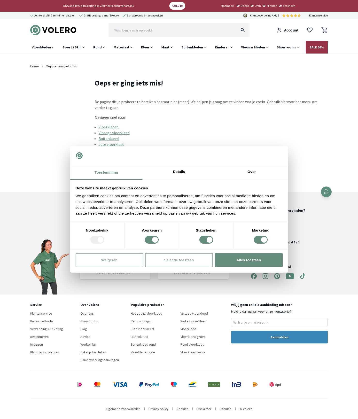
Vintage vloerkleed (114, 132)
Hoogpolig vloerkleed (146, 313)
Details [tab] (179, 172)
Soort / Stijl (72, 47)
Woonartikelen (253, 47)
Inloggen (36, 344)
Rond (97, 47)
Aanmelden (279, 337)
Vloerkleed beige (192, 352)
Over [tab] (252, 172)
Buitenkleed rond (143, 344)
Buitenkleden (192, 47)
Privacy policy (158, 409)
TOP (326, 192)
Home (34, 66)
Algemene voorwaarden (123, 409)
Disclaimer (203, 409)
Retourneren (39, 336)
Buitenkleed (109, 138)
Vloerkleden (42, 47)
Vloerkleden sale (143, 352)
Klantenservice (318, 15)
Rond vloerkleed (192, 344)
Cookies (182, 409)
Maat (165, 47)
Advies (85, 336)
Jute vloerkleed (111, 144)
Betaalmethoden (42, 321)
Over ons (87, 313)
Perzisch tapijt (141, 321)
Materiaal (121, 47)
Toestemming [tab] (106, 172)
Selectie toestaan (179, 260)
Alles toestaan (248, 260)
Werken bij (88, 344)
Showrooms (286, 47)
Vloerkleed (188, 329)
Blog (83, 329)
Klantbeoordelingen (44, 352)
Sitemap (225, 409)
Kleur (145, 47)
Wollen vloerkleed (193, 321)
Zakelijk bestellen (93, 352)
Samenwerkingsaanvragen (99, 360)
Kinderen (222, 47)
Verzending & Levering (46, 329)
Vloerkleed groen (193, 336)
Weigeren (109, 260)
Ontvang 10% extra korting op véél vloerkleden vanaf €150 (98, 6)
